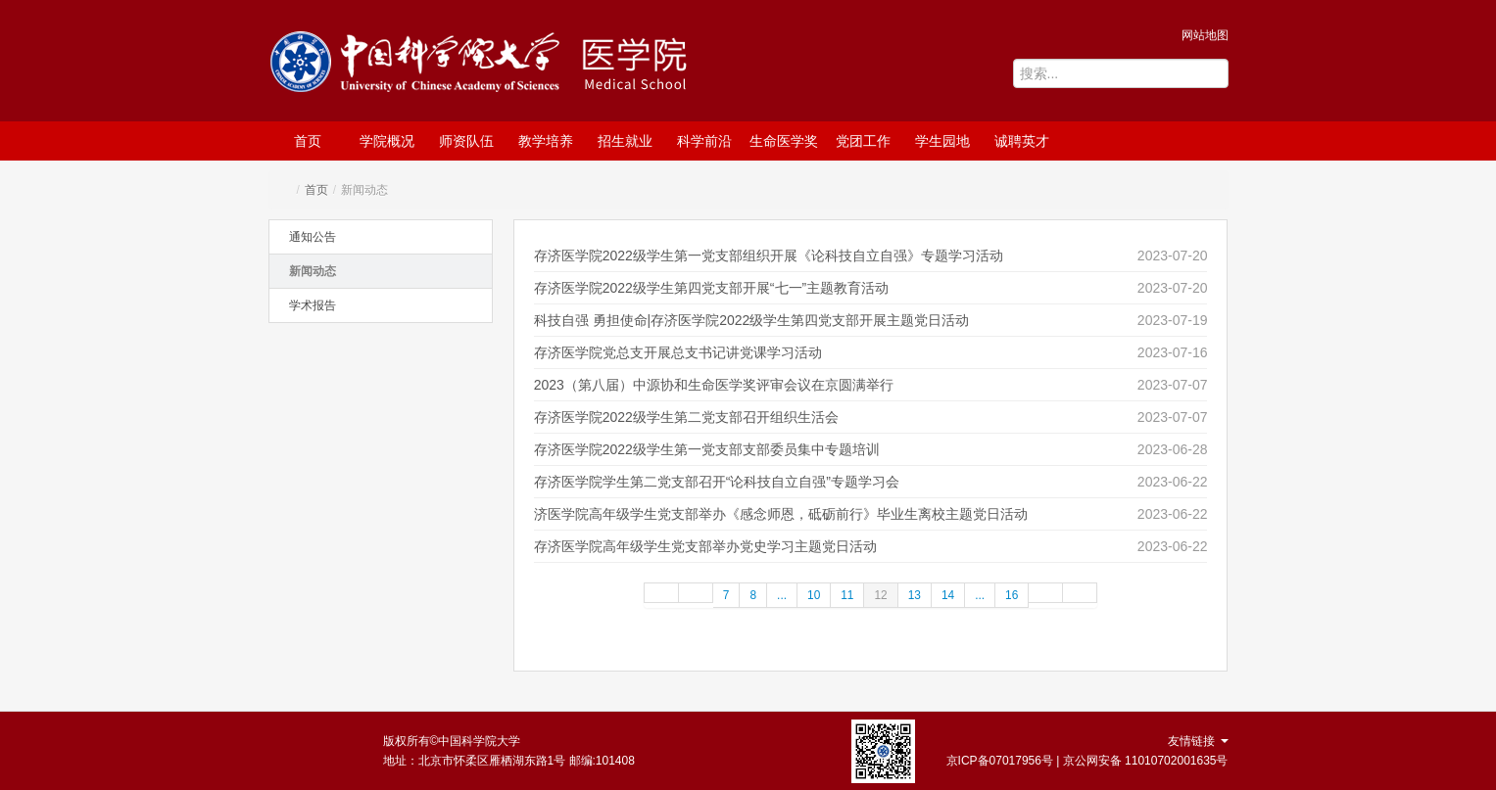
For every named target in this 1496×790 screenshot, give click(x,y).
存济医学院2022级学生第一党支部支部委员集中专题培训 (707, 449)
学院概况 (387, 141)
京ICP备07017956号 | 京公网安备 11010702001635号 (1087, 760)
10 (813, 595)
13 (914, 595)
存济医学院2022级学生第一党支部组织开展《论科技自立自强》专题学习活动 (768, 255)
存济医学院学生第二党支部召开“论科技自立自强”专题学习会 (716, 481)
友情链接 (1198, 741)
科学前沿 (704, 141)
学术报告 (312, 305)
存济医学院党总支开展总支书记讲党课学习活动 (678, 352)
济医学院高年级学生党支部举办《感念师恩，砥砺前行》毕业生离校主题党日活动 (781, 514)
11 (847, 595)
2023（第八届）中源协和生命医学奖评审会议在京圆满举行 (713, 385)
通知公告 (312, 237)
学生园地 (942, 141)
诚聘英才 (1021, 141)
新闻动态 (312, 271)
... (782, 595)
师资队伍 (466, 141)
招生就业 (625, 141)
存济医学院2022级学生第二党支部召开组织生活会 (686, 417)
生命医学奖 (783, 141)
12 (880, 595)
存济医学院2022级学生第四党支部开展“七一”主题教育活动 (711, 288)
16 (1011, 595)
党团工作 (863, 141)
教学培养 (545, 141)
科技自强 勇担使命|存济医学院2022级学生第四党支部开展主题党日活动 (752, 320)
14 (947, 595)
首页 (307, 141)
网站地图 (1205, 35)
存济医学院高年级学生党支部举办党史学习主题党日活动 (705, 546)
